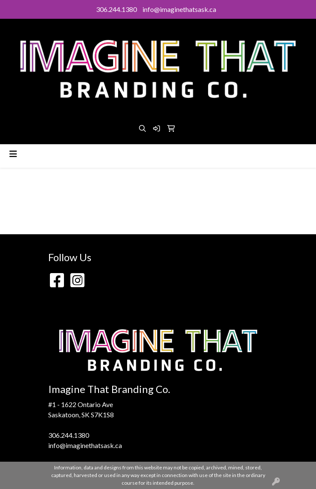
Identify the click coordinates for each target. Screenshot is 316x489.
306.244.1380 (116, 9)
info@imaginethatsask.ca (179, 9)
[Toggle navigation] (13, 154)
